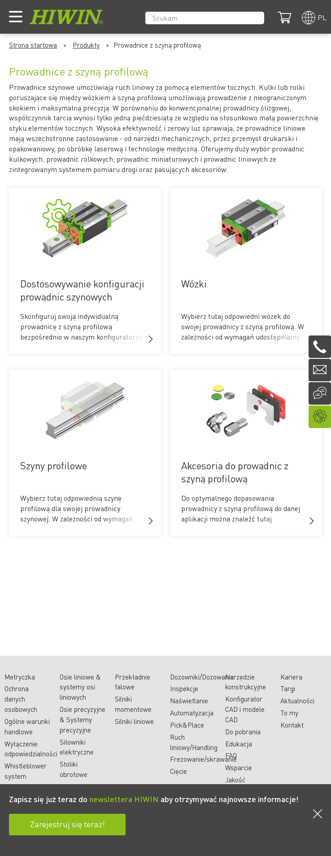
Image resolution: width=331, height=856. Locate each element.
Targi (287, 688)
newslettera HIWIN (124, 799)
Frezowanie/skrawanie (203, 759)
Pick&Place (187, 724)
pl (322, 17)
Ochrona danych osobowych (20, 699)
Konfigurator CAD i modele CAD (245, 709)
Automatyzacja (191, 712)
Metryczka (19, 676)
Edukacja (238, 743)
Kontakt (292, 724)
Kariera (291, 676)
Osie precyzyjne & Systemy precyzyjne (82, 719)
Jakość (235, 779)
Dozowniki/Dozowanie (202, 676)
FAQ (231, 755)
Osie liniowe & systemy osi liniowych (80, 687)
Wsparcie (238, 767)
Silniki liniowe (134, 721)
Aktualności (297, 700)
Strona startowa (33, 44)
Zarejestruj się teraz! (67, 824)
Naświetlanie (189, 700)
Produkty (86, 44)
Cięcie (178, 771)
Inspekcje (184, 688)
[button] (150, 339)
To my (289, 712)
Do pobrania (243, 731)
